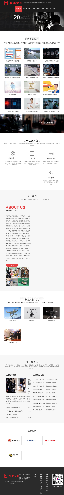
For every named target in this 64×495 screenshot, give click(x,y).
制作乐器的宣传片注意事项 (40, 387)
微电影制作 (41, 475)
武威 (48, 489)
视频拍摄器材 (51, 301)
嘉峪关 (24, 489)
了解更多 (11, 265)
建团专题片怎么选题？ (39, 367)
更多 (1, 493)
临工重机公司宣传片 (32, 61)
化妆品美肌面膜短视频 (32, 77)
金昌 (27, 489)
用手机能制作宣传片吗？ (52, 380)
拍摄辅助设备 (32, 301)
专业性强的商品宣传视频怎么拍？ (54, 374)
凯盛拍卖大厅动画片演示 (12, 61)
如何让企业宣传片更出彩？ (13, 399)
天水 (45, 489)
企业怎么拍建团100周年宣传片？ (41, 377)
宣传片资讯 (45, 9)
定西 (17, 489)
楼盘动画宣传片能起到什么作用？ (54, 370)
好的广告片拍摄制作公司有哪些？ (54, 377)
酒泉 (30, 489)
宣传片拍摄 (31, 2)
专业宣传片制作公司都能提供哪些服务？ (43, 380)
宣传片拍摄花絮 (13, 323)
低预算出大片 (12, 158)
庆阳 (42, 489)
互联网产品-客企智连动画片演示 (51, 94)
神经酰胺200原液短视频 (32, 111)
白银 (14, 489)
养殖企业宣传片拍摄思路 (52, 367)
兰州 (11, 489)
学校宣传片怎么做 (50, 387)
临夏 (33, 489)
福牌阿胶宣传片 (32, 94)
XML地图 (21, 462)
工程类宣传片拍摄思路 (11, 395)
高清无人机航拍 (13, 301)
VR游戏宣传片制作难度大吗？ (53, 360)
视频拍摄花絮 (36, 9)
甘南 (20, 489)
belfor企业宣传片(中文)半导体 (12, 77)
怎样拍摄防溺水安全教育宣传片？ (14, 392)
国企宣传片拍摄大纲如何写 (13, 388)
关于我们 (18, 9)
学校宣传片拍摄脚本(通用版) (40, 370)
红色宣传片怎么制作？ (39, 391)
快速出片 (32, 158)
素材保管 (51, 178)
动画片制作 (41, 480)
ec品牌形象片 (12, 94)
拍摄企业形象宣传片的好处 (53, 384)
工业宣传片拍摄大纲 (38, 360)
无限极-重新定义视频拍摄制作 (51, 111)
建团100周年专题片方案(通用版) (41, 374)
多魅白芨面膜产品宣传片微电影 (51, 77)
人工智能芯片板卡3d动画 (12, 111)
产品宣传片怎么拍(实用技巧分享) (41, 363)
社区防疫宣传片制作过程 (52, 391)
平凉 (39, 489)
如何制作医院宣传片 (51, 363)
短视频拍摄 (41, 469)
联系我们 (52, 9)
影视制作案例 (26, 9)
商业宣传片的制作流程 (39, 384)
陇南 (36, 489)
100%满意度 (51, 158)
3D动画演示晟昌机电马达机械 (51, 61)
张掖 (51, 489)
